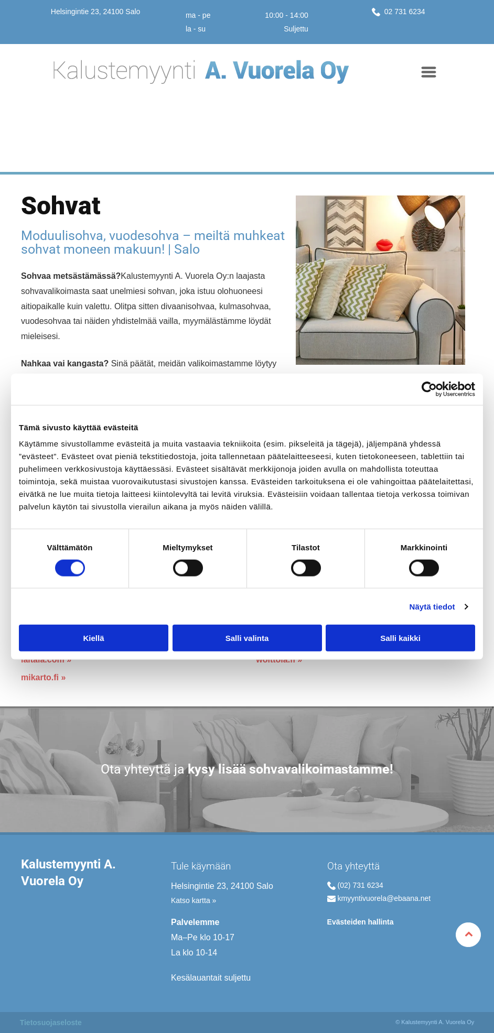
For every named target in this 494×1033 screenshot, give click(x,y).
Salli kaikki (400, 638)
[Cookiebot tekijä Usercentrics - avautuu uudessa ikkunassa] (429, 389)
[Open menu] (429, 72)
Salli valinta (247, 638)
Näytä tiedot (432, 606)
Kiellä (93, 638)
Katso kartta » (193, 900)
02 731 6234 (403, 11)
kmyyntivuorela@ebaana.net (384, 898)
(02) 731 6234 (360, 885)
